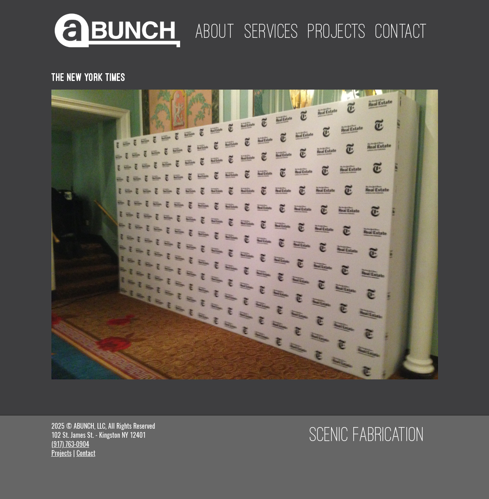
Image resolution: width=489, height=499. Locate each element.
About (215, 31)
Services (271, 31)
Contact (401, 31)
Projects (337, 31)
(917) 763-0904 (70, 444)
